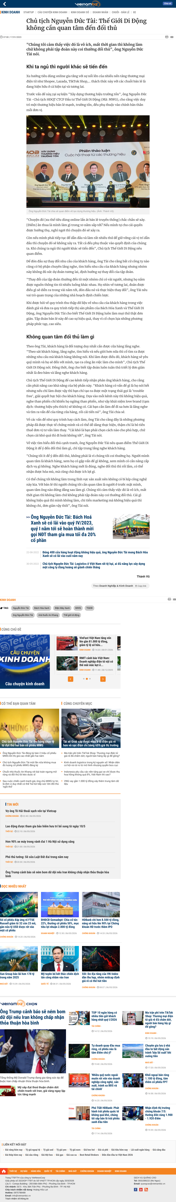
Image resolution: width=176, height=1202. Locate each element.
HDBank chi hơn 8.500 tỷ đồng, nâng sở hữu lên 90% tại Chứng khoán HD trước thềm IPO (100, 923)
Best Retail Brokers (89, 1155)
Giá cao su (72, 1155)
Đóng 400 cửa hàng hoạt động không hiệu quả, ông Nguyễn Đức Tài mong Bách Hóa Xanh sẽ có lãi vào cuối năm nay (95, 554)
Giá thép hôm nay (13, 1155)
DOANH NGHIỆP (104, 1171)
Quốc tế (45, 984)
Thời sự (9, 831)
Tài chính (96, 1026)
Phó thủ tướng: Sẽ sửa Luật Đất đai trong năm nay (36, 857)
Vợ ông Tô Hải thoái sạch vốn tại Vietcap (30, 811)
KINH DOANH (121, 1171)
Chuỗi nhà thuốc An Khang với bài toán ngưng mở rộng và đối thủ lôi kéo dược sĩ (30, 773)
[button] (70, 679)
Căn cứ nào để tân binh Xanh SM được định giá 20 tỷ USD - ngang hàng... (82, 661)
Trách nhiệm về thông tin (17, 1198)
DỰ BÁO (23, 1171)
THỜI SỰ (13, 1171)
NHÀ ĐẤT (72, 1171)
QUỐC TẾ (48, 1171)
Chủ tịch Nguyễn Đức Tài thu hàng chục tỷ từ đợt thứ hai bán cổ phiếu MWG (28, 743)
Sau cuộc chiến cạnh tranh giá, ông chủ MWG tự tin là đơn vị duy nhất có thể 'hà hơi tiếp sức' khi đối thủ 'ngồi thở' (31, 784)
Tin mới (12, 804)
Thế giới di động (71, 615)
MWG (78, 608)
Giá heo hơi (89, 1150)
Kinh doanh (10, 12)
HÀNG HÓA (36, 1171)
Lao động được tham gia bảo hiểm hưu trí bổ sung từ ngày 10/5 (45, 826)
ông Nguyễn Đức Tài (23, 615)
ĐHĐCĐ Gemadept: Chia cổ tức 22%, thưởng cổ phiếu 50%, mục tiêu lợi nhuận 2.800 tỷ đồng (60, 923)
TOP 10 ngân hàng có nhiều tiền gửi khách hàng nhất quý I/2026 (104, 1016)
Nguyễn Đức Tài (21, 608)
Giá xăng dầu (159, 1150)
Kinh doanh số (80, 12)
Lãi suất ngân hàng (140, 1150)
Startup (28, 12)
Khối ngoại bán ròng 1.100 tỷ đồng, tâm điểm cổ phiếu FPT (157, 1078)
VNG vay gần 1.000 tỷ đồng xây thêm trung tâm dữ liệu (91, 782)
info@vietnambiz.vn (21, 1195)
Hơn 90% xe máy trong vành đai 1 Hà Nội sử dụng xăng (39, 842)
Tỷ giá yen (61, 1150)
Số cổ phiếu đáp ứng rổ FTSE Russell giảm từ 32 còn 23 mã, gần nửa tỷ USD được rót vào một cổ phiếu (18, 925)
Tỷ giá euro (75, 1150)
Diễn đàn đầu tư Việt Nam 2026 (117, 1155)
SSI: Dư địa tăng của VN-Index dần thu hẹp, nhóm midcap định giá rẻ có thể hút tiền (101, 977)
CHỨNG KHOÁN (87, 1171)
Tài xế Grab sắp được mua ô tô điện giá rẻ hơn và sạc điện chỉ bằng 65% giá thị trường (90, 743)
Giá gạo (59, 1155)
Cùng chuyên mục (78, 703)
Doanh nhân (100, 12)
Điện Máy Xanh (62, 608)
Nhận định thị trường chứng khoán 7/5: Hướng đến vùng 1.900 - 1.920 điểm (158, 1113)
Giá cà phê (103, 1150)
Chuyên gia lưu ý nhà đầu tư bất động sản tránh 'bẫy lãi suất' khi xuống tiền (158, 1051)
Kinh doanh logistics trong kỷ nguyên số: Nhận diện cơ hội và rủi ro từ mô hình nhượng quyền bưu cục (92, 764)
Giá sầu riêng (31, 1155)
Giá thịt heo (47, 1155)
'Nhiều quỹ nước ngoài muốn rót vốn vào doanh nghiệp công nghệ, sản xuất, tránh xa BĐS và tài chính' (106, 1082)
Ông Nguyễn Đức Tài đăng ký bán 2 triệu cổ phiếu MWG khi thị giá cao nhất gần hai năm (29, 754)
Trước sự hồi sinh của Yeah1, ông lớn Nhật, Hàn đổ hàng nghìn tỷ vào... (83, 641)
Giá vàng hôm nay (14, 1150)
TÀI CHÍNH (60, 1171)
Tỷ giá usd (48, 1150)
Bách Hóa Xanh (41, 608)
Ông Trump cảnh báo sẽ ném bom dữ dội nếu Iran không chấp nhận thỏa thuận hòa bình (57, 874)
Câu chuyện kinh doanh (52, 12)
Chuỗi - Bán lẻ (120, 12)
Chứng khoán (12, 816)
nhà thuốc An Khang (48, 615)
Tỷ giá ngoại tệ (33, 1150)
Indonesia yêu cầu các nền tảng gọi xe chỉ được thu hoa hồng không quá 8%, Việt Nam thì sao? (92, 773)
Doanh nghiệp (47, 933)
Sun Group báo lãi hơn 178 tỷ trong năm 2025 (17, 975)
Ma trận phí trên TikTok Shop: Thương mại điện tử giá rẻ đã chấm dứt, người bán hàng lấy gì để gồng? (92, 754)
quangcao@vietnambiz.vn (153, 1183)
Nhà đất (4, 984)
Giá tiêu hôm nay (119, 1150)
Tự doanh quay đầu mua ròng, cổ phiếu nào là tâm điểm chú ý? (106, 1049)
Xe (134, 12)
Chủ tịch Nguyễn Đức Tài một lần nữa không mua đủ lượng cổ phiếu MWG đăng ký (29, 764)
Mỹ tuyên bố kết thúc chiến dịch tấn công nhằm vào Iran (60, 975)
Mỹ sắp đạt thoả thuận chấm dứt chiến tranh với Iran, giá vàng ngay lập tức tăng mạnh (41, 1091)
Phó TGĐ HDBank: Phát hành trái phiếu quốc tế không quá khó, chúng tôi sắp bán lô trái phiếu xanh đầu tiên (106, 1115)
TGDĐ (89, 608)
